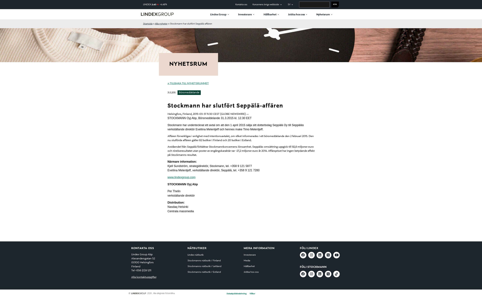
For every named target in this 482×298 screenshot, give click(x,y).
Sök (335, 4)
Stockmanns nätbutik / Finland (204, 260)
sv (289, 4)
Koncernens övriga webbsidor (266, 4)
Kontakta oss (241, 4)
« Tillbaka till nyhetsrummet (188, 83)
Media (247, 260)
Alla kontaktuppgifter (143, 277)
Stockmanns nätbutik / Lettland (204, 266)
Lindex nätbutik (196, 255)
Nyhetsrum (323, 14)
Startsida (148, 24)
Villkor (252, 294)
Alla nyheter (161, 24)
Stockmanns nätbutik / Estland (204, 272)
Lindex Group (218, 14)
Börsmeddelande (189, 92)
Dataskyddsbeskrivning (236, 294)
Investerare (245, 14)
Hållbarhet (270, 14)
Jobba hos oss (296, 14)
